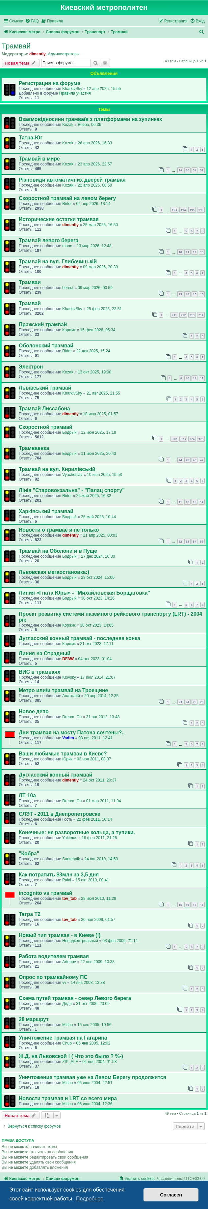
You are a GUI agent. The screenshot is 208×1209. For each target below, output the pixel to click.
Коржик (69, 330)
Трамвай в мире (39, 159)
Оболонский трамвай (46, 345)
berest (67, 287)
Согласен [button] (171, 1194)
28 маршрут (34, 1019)
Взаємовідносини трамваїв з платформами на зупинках (90, 119)
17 (194, 904)
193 (174, 210)
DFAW (68, 659)
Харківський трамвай (46, 511)
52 (180, 541)
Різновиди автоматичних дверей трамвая (72, 180)
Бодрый (69, 432)
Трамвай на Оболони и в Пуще (58, 551)
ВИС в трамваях (39, 672)
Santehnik (71, 859)
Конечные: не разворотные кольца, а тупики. (77, 832)
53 (187, 541)
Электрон (31, 366)
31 (194, 170)
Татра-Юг (30, 137)
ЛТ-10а (27, 795)
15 (194, 294)
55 (201, 541)
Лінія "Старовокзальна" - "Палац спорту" (72, 490)
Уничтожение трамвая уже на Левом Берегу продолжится (92, 1077)
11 (187, 252)
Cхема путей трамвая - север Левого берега (75, 998)
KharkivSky (72, 88)
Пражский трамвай (43, 324)
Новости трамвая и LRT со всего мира (68, 1098)
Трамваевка (34, 448)
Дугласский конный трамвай (55, 775)
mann (67, 246)
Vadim (68, 738)
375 (200, 439)
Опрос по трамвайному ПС (53, 977)
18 (201, 904)
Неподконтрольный (80, 940)
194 (183, 210)
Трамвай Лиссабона (44, 408)
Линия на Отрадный (44, 653)
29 (180, 170)
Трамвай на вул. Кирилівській (57, 469)
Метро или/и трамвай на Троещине (63, 690)
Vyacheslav (72, 474)
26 (201, 702)
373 (183, 439)
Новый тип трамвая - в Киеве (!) (60, 935)
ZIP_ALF (70, 1061)
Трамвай (16, 46)
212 (183, 315)
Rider (67, 203)
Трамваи (30, 282)
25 (194, 702)
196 (200, 210)
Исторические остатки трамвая (59, 219)
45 (187, 460)
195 (192, 210)
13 (201, 252)
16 (201, 294)
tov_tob (69, 898)
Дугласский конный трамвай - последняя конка (79, 638)
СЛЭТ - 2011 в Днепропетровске (59, 814)
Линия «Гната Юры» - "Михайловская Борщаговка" (84, 593)
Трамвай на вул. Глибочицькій (58, 261)
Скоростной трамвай (45, 427)
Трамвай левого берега (48, 240)
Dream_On (72, 717)
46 (194, 460)
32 (201, 170)
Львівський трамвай (45, 388)
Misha (67, 1024)
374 (192, 439)
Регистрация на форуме (49, 83)
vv (64, 982)
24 (187, 702)
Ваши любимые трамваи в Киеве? (63, 753)
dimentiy (37, 54)
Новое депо (34, 711)
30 (187, 170)
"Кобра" (29, 853)
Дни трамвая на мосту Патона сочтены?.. (72, 732)
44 (180, 460)
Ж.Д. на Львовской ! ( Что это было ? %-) (71, 1056)
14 (187, 294)
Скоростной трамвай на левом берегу (67, 198)
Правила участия (75, 93)
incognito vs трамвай (45, 893)
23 (180, 702)
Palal (66, 880)
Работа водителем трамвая (54, 956)
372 (174, 439)
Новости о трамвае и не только (59, 530)
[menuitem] (32, 21)
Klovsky (69, 677)
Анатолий (71, 695)
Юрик (67, 759)
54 (194, 541)
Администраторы (64, 54)
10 (180, 252)
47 (201, 460)
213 (192, 315)
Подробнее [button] (89, 1198)
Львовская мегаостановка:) (54, 572)
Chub (67, 1043)
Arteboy (69, 961)
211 (174, 315)
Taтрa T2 (29, 914)
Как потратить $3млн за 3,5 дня (59, 874)
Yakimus (69, 838)
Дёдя (67, 1003)
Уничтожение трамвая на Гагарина (63, 1038)
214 (200, 315)
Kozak (67, 124)
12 (194, 252)
